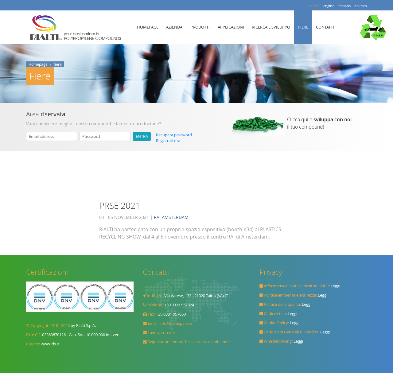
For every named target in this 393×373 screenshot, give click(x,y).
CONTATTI (325, 27)
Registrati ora (168, 140)
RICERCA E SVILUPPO (271, 27)
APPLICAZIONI (231, 27)
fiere (58, 64)
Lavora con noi (161, 332)
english (329, 5)
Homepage (38, 64)
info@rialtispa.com (176, 323)
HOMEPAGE (147, 27)
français (344, 5)
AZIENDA (174, 27)
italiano (314, 5)
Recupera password (174, 135)
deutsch (360, 5)
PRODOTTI (200, 27)
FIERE (303, 27)
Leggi (335, 286)
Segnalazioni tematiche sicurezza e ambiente (188, 341)
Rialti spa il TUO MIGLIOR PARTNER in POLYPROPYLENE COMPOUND (77, 27)
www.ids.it (50, 344)
